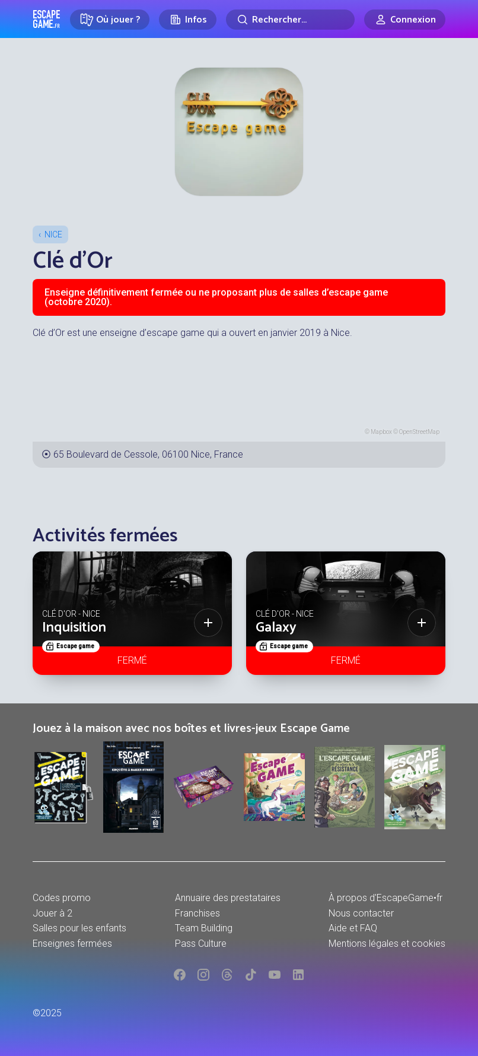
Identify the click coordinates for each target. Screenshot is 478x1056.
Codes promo (62, 897)
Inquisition (74, 627)
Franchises (197, 913)
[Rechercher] (290, 19)
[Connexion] (404, 19)
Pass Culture (201, 943)
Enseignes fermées (72, 943)
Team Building (203, 928)
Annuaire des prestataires (228, 897)
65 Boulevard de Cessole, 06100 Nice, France (148, 454)
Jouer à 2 (52, 913)
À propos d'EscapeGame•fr (385, 897)
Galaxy (276, 627)
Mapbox (381, 432)
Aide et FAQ (353, 928)
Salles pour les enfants (79, 928)
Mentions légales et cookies (387, 943)
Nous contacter (361, 913)
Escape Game (46, 18)
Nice (53, 234)
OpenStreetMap (419, 432)
